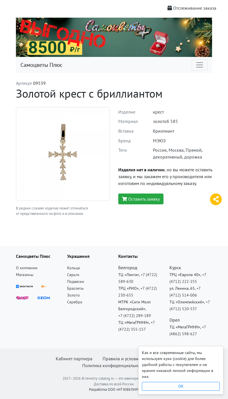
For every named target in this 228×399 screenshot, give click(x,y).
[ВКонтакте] (24, 286)
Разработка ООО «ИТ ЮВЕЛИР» (114, 389)
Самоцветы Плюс (41, 65)
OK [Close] (181, 386)
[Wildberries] (22, 297)
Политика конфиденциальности (114, 365)
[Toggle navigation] (200, 65)
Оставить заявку (141, 199)
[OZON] (43, 297)
